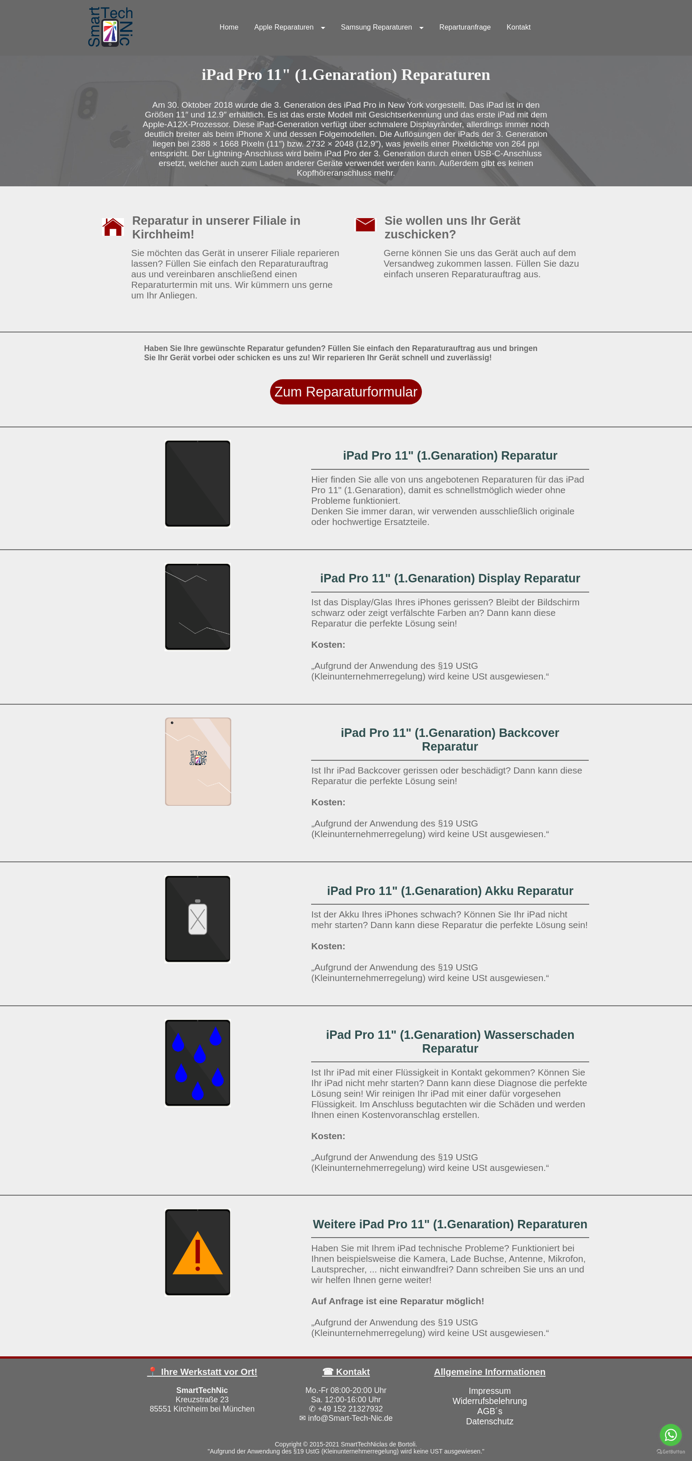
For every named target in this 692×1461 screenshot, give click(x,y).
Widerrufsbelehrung (489, 1401)
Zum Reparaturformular (346, 392)
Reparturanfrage (465, 27)
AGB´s (489, 1411)
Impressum (490, 1391)
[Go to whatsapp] (671, 1435)
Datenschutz (490, 1421)
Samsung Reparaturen (376, 27)
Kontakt (518, 27)
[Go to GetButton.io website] (671, 1452)
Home (229, 27)
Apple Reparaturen (283, 27)
